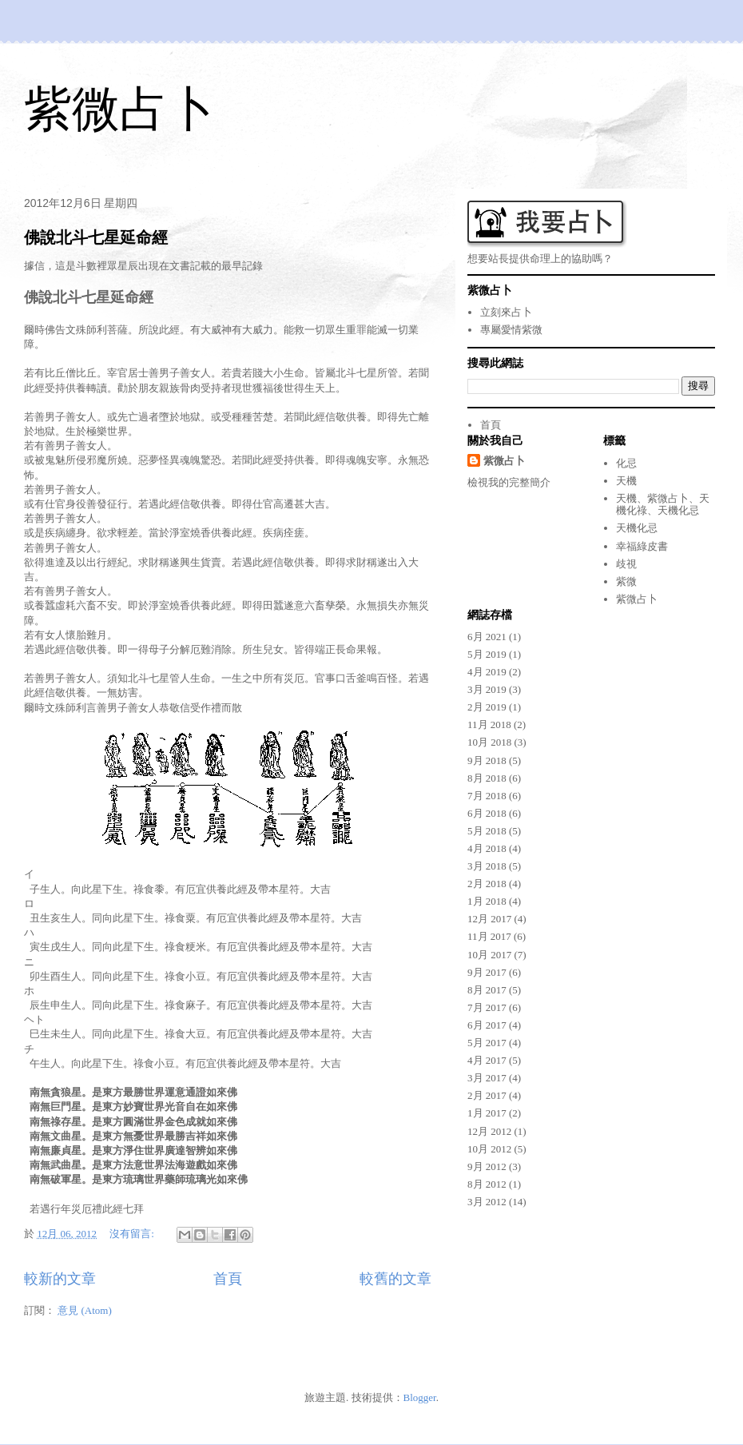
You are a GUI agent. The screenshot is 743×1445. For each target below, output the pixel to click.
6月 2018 (487, 813)
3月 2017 (487, 1078)
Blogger (419, 1397)
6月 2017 (487, 1025)
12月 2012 (489, 1131)
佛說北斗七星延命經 (96, 237)
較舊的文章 (395, 1279)
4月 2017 (487, 1060)
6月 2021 (487, 637)
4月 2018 (487, 848)
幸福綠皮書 (642, 546)
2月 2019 (487, 707)
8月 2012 (487, 1184)
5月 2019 (487, 654)
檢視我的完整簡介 (508, 482)
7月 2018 (487, 796)
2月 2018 (487, 884)
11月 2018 (489, 724)
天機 (626, 481)
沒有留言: (133, 1234)
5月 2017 (487, 1043)
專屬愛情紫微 (511, 330)
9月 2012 (487, 1166)
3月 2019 (487, 689)
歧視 (626, 564)
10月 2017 (489, 955)
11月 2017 (489, 936)
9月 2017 (487, 972)
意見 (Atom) (85, 1310)
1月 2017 (487, 1113)
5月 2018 (487, 831)
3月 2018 (487, 866)
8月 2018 (487, 778)
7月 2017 (487, 1007)
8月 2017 (487, 990)
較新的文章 (60, 1279)
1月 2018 (487, 901)
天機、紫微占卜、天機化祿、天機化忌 (662, 504)
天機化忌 (637, 528)
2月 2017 (487, 1095)
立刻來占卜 (506, 312)
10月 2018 (489, 742)
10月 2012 (489, 1149)
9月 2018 (487, 760)
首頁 (227, 1279)
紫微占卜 (120, 109)
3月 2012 (487, 1202)
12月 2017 (489, 919)
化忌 (626, 463)
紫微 (626, 581)
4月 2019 (487, 672)
